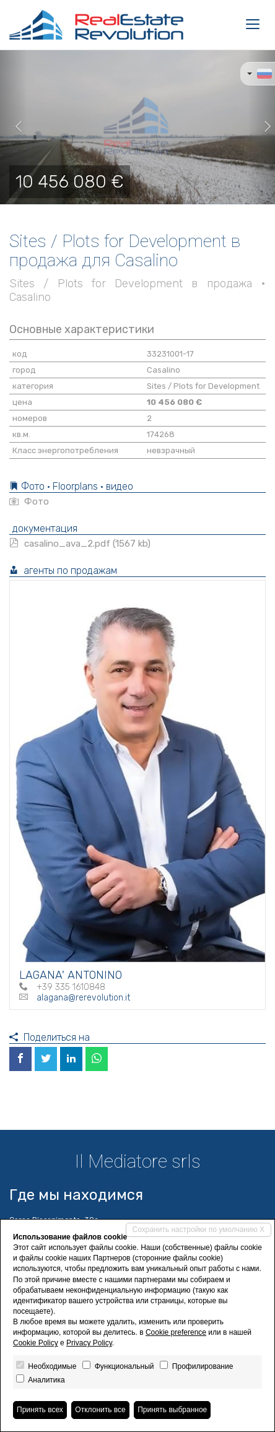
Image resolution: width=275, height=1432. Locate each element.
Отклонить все (100, 1409)
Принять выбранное (172, 1409)
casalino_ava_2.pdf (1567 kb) (80, 543)
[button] (13, 127)
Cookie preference (176, 1332)
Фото (29, 501)
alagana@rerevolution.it (83, 997)
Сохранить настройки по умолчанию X (198, 1229)
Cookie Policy (35, 1343)
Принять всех (40, 1409)
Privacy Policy (89, 1343)
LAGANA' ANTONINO (70, 975)
